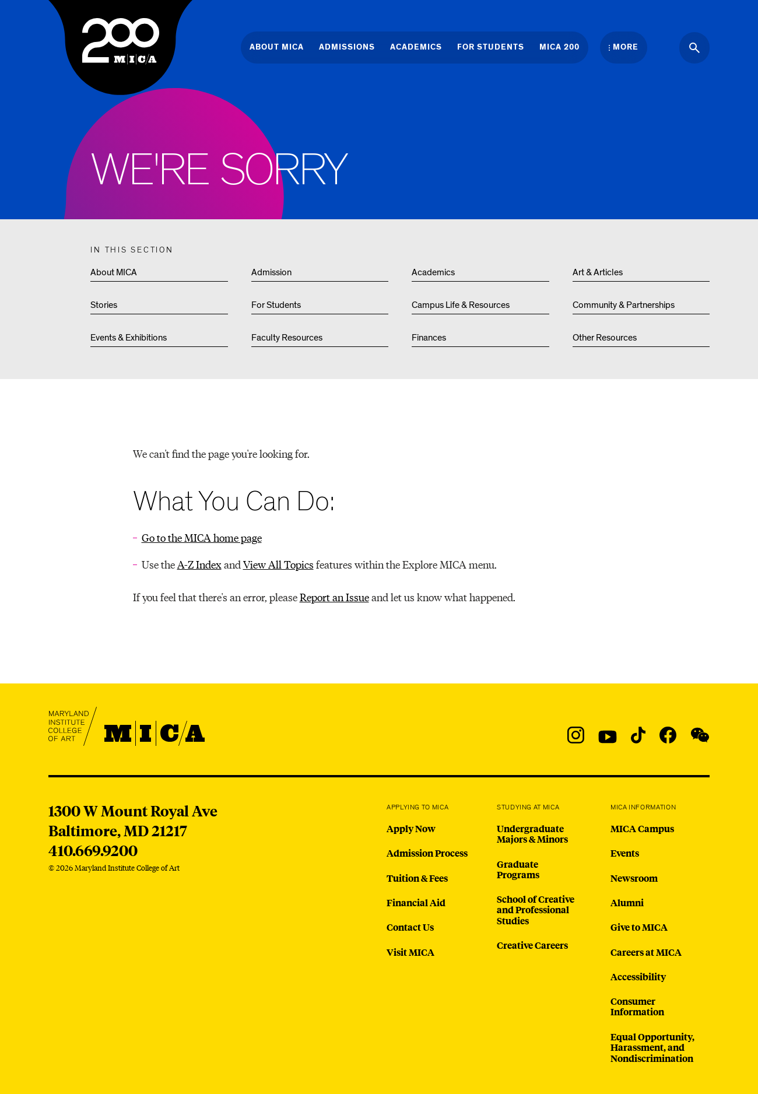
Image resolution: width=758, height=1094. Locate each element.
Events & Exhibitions (128, 337)
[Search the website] (694, 48)
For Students (276, 305)
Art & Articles (598, 272)
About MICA (113, 272)
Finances (429, 337)
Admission (271, 272)
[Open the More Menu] (623, 47)
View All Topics (278, 564)
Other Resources (605, 337)
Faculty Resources (286, 337)
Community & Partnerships (624, 305)
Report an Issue (334, 597)
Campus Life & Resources (461, 305)
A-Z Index (199, 564)
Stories (103, 305)
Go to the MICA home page (202, 537)
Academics (433, 272)
